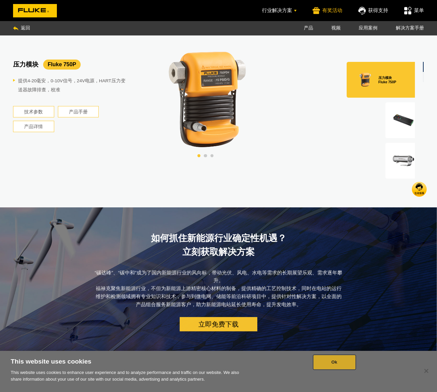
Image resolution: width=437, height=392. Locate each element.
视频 (336, 27)
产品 (308, 27)
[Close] (426, 371)
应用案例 (368, 27)
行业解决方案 (279, 10)
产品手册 (78, 111)
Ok (334, 362)
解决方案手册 (410, 27)
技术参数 (33, 111)
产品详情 (33, 126)
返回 (21, 27)
